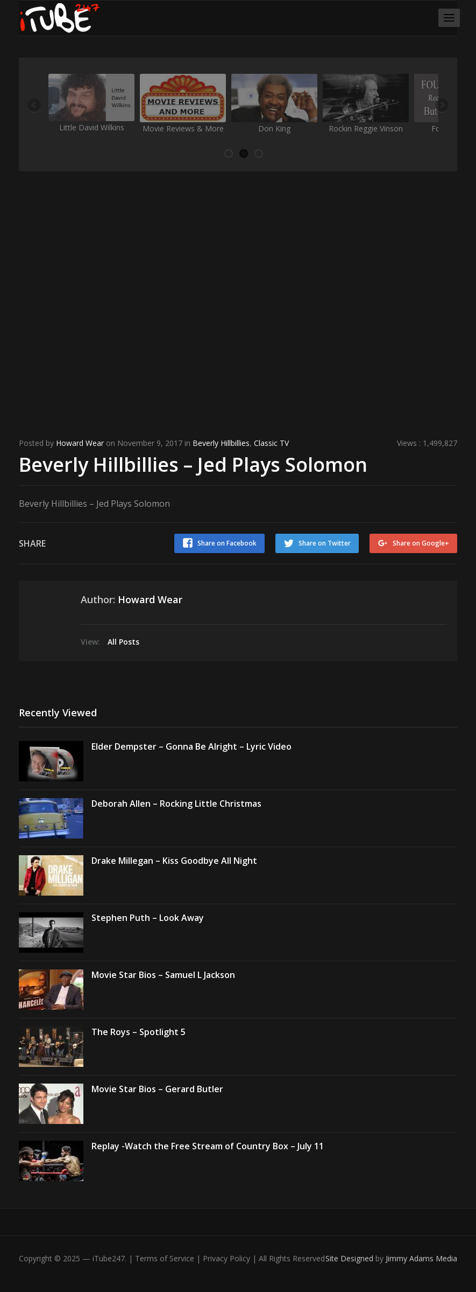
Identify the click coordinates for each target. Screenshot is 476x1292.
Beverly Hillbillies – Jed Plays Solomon (193, 464)
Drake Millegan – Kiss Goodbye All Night (174, 861)
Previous (35, 106)
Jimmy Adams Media (421, 1258)
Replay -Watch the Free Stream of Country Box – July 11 (207, 1146)
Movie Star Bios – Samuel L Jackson (163, 975)
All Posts (123, 642)
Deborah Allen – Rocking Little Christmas (176, 803)
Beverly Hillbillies (221, 443)
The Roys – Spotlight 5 (138, 1032)
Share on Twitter (325, 543)
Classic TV (271, 443)
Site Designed (350, 1258)
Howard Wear (80, 443)
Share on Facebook (227, 543)
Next (441, 106)
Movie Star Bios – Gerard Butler (157, 1089)
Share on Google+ (421, 543)
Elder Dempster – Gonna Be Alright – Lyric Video (191, 746)
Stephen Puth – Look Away (147, 918)
